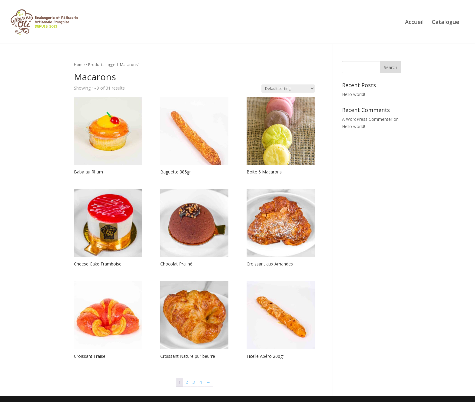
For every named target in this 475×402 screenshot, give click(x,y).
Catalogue (445, 22)
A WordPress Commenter (367, 119)
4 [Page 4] (200, 382)
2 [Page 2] (186, 382)
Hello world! (353, 94)
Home (79, 64)
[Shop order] (288, 88)
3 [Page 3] (193, 382)
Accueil (414, 22)
